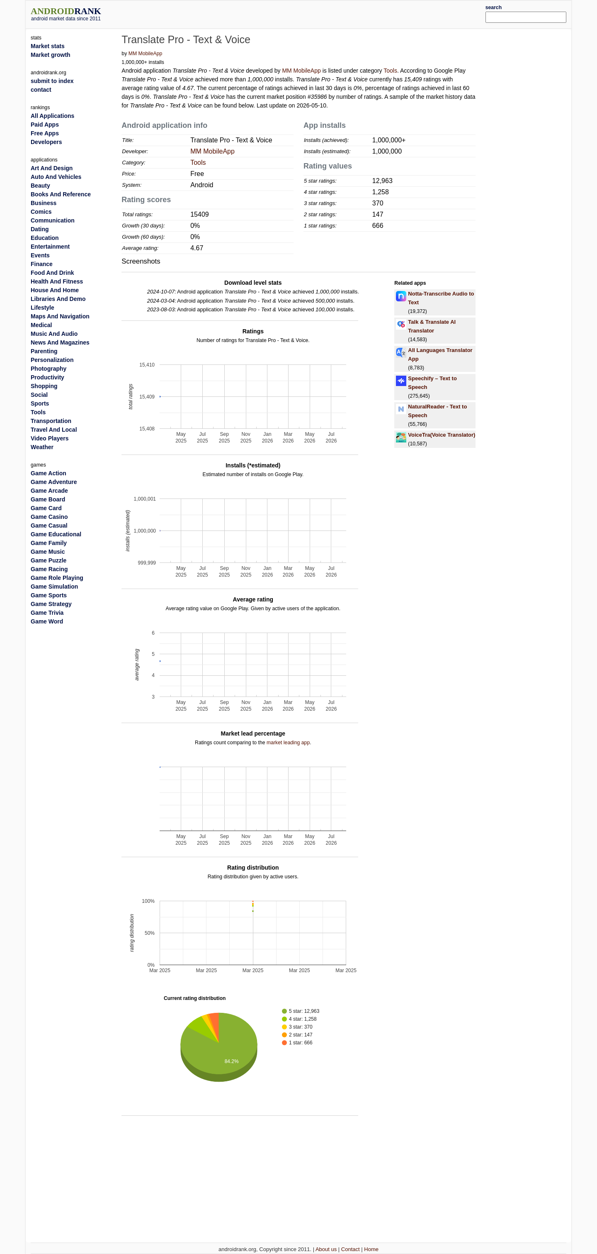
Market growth (50, 54)
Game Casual (49, 525)
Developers (46, 142)
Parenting (44, 351)
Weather (42, 447)
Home (371, 1249)
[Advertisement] (321, 13)
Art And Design (52, 168)
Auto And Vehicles (56, 177)
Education (45, 238)
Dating (40, 229)
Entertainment (50, 246)
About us (326, 1249)
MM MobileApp (146, 53)
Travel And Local (54, 429)
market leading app (288, 743)
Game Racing (49, 569)
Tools (390, 70)
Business (43, 203)
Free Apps (45, 133)
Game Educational (56, 534)
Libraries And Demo (58, 299)
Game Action (48, 473)
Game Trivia (47, 612)
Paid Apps (45, 124)
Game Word (47, 621)
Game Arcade (49, 490)
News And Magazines (60, 342)
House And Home (55, 290)
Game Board (48, 499)
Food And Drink (52, 272)
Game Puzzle (48, 560)
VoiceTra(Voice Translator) (441, 435)
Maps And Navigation (60, 316)
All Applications (52, 115)
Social (39, 394)
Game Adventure (54, 482)
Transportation (51, 421)
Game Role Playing (57, 577)
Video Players (50, 438)
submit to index (52, 81)
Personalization (52, 360)
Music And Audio (54, 333)
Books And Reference (61, 194)
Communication (53, 220)
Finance (42, 264)
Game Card (46, 508)
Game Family (49, 543)
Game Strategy (51, 604)
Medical (41, 325)
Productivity (47, 377)
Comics (41, 211)
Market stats (48, 46)
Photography (48, 368)
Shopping (44, 386)
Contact (350, 1249)
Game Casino (49, 516)
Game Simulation (54, 586)
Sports (40, 403)
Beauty (40, 185)
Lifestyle (42, 307)
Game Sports (49, 595)
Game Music (48, 551)
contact (41, 89)
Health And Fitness (57, 281)
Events (40, 255)
